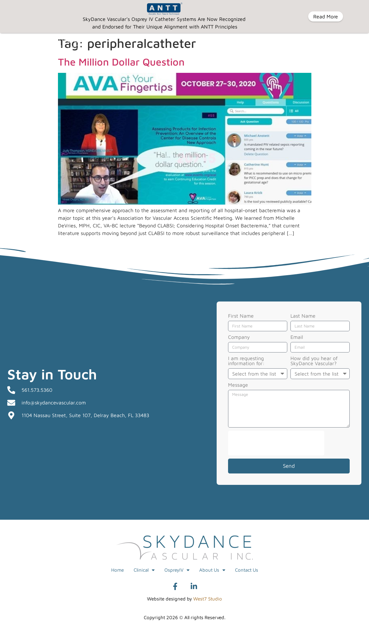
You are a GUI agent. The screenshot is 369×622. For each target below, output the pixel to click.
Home (117, 570)
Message (238, 385)
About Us (212, 570)
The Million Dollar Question (121, 62)
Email (296, 337)
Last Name (302, 316)
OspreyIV (176, 570)
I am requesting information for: (246, 361)
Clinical (144, 570)
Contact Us (246, 570)
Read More (325, 16)
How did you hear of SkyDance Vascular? (314, 361)
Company (239, 337)
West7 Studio (207, 598)
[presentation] (276, 443)
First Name (241, 316)
